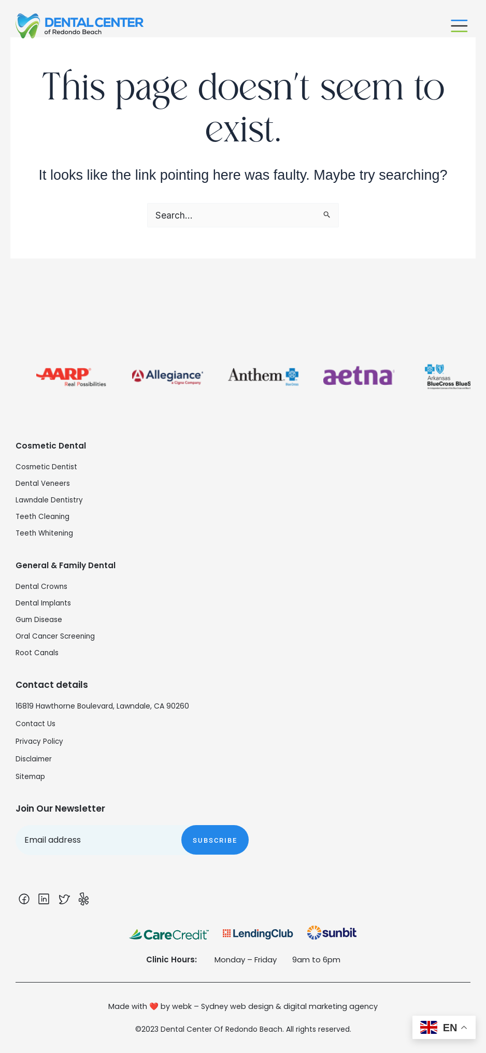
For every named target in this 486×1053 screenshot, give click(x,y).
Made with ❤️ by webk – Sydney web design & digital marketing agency (243, 1007)
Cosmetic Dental (54, 437)
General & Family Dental (71, 557)
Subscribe (215, 833)
